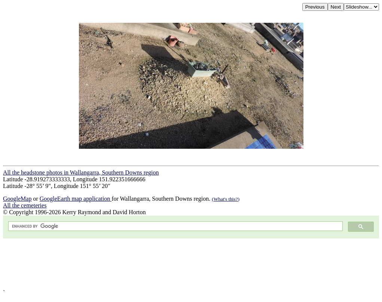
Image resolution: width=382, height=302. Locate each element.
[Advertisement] (191, 263)
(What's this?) (225, 199)
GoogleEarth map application (75, 198)
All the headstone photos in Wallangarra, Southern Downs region (81, 172)
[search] (174, 226)
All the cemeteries (24, 205)
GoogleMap (17, 198)
